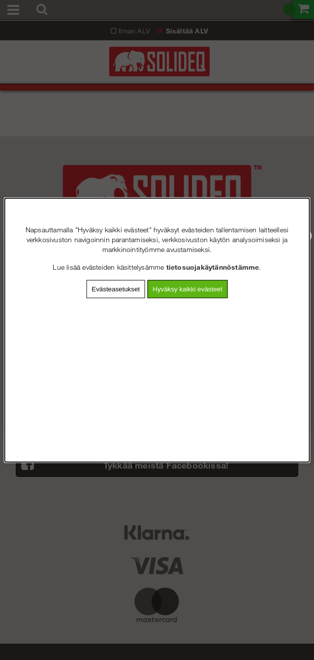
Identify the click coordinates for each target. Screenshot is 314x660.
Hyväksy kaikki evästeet (187, 288)
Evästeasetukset (116, 288)
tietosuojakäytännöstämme (212, 266)
